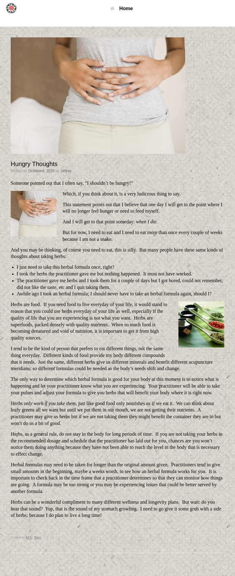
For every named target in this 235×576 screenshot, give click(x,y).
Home (121, 8)
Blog (37, 537)
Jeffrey (66, 171)
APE (29, 537)
